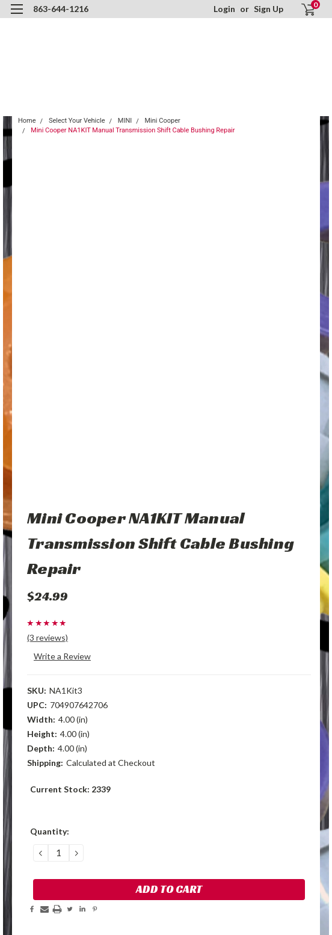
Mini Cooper (162, 121)
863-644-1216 (60, 9)
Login (224, 9)
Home (27, 121)
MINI (125, 121)
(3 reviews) (47, 637)
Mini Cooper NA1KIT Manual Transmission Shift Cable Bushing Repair (133, 130)
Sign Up (268, 9)
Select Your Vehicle (77, 121)
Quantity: (49, 831)
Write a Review (62, 656)
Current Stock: (70, 789)
